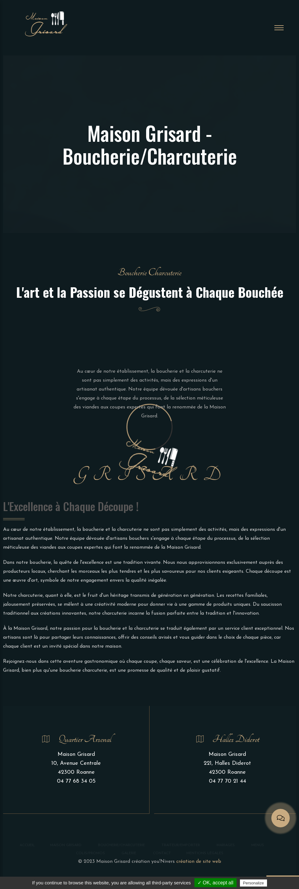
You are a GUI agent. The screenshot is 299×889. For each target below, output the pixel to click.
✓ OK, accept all (215, 882)
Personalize (253, 883)
